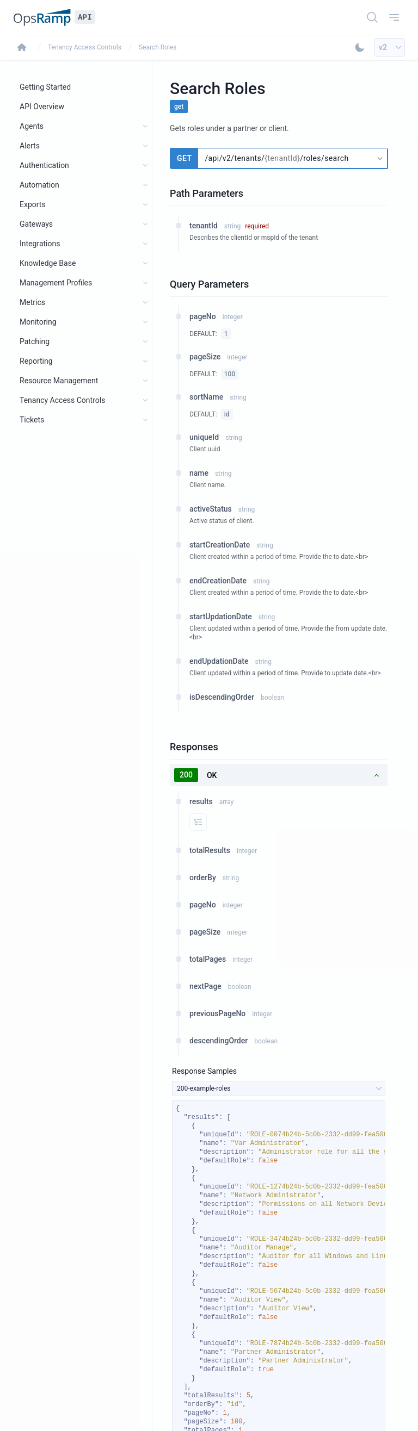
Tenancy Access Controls (84, 47)
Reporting (36, 361)
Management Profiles (56, 282)
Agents (32, 126)
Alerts (30, 145)
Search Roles (158, 47)
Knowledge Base (48, 263)
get (178, 106)
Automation (39, 185)
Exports (33, 204)
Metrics (32, 302)
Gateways (36, 224)
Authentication (44, 165)
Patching (35, 341)
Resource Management (59, 380)
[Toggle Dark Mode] (360, 47)
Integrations (40, 243)
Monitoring (38, 322)
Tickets (32, 419)
